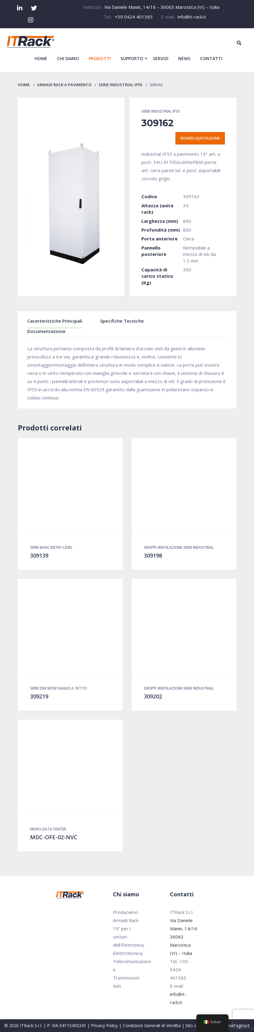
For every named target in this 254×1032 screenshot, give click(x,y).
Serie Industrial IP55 (120, 84)
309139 (39, 555)
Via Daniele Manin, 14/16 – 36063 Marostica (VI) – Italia (161, 7)
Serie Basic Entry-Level (51, 547)
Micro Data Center (48, 829)
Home (24, 84)
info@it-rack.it (192, 17)
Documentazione (46, 331)
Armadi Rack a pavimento (64, 84)
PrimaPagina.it (236, 1025)
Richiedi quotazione (200, 138)
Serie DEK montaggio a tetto (58, 688)
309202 (153, 696)
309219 (39, 696)
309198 (153, 555)
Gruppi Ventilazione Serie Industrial (179, 547)
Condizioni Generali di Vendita (152, 1025)
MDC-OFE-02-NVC (53, 837)
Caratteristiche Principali (54, 321)
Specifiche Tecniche (122, 321)
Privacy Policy (104, 1025)
